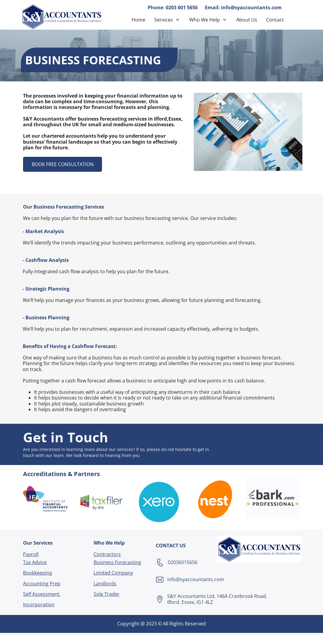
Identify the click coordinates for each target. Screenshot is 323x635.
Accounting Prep (41, 583)
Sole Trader (107, 594)
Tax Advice (35, 562)
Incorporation (38, 604)
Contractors (107, 554)
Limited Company (113, 572)
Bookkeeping (37, 572)
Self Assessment (42, 594)
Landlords (105, 583)
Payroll (31, 554)
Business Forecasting (117, 562)
